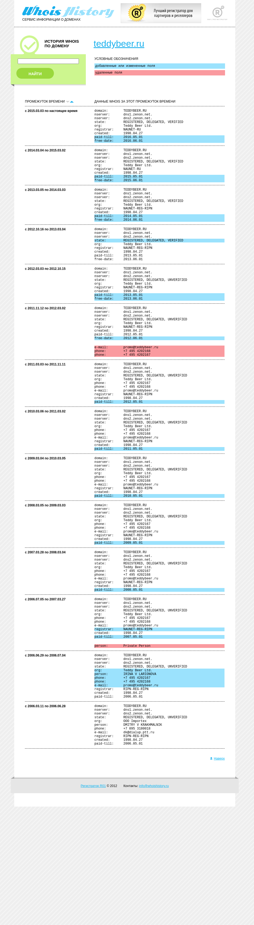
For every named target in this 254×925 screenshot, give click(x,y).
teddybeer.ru (119, 43)
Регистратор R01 (93, 904)
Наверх (217, 877)
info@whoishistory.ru (154, 904)
